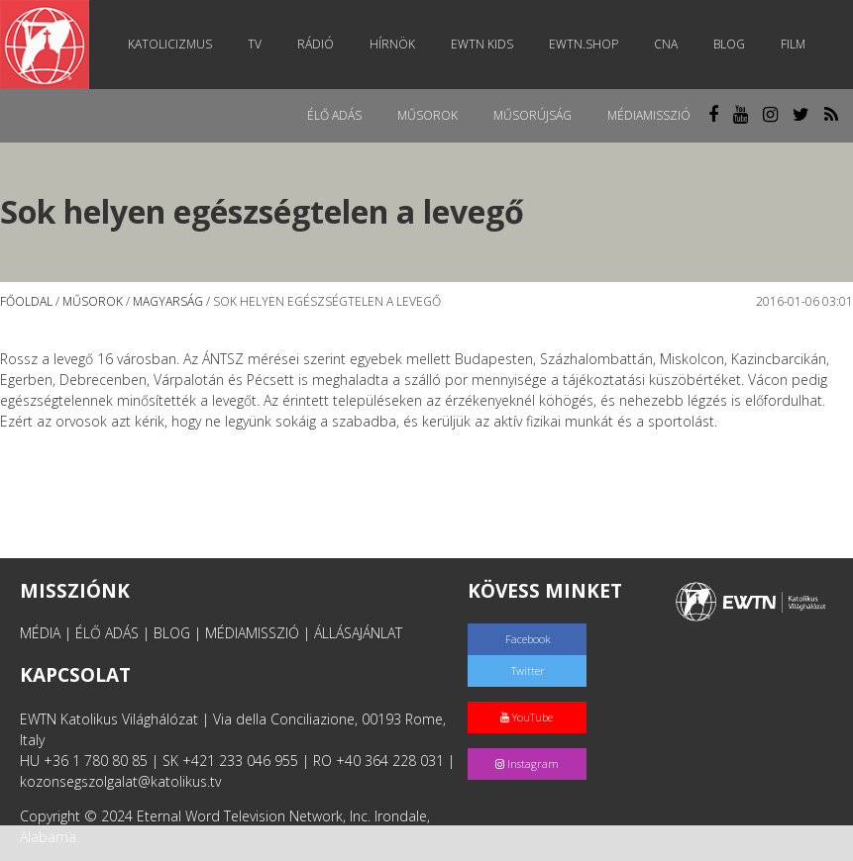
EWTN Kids (482, 44)
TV (255, 44)
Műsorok (427, 115)
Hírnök (392, 44)
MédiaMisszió (649, 115)
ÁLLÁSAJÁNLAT (358, 632)
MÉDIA (40, 632)
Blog (729, 44)
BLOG (172, 632)
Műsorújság (532, 115)
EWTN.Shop (583, 44)
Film (793, 44)
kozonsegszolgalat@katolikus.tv (120, 781)
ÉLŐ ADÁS (107, 632)
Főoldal (26, 301)
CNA (666, 44)
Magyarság (168, 301)
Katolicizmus (170, 44)
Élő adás (334, 115)
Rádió (315, 44)
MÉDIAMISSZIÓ (252, 632)
